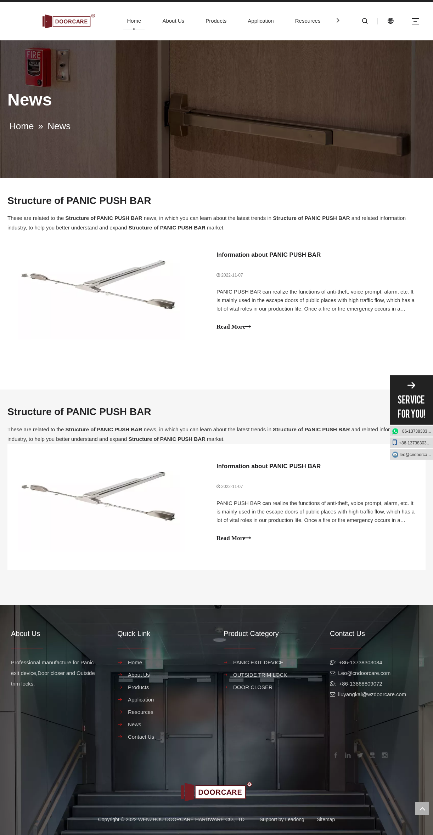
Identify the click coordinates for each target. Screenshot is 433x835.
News (134, 724)
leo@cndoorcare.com (416, 454)
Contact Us (141, 737)
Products (216, 21)
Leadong (294, 819)
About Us (173, 21)
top (422, 808)
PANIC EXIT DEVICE (258, 662)
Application (261, 21)
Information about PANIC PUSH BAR (268, 254)
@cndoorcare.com (368, 673)
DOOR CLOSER (252, 687)
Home (134, 21)
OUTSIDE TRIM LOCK (260, 675)
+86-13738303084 (416, 431)
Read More (233, 326)
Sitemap (326, 819)
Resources (308, 21)
